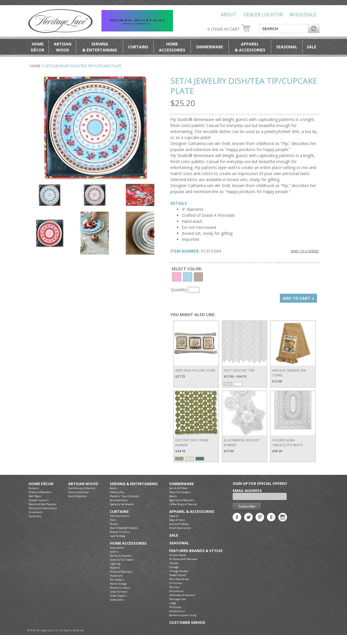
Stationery (35, 516)
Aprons (114, 551)
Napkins (115, 567)
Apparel (174, 516)
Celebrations (177, 611)
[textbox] (283, 28)
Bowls (113, 488)
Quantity (179, 289)
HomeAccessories (172, 47)
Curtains (138, 46)
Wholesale (303, 14)
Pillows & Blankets (40, 492)
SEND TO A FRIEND (305, 251)
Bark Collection (77, 496)
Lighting (115, 563)
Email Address (247, 490)
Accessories (117, 547)
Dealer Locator (263, 14)
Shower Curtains (39, 500)
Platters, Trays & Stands (124, 496)
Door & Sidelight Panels (124, 528)
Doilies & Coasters (121, 555)
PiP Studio (175, 607)
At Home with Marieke (183, 559)
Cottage (174, 567)
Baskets (34, 488)
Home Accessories (128, 543)
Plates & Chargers (180, 492)
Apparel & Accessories (191, 511)
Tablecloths (117, 600)
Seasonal (286, 46)
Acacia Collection (78, 492)
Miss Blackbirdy (179, 579)
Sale (311, 46)
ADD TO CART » (298, 298)
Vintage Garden (178, 571)
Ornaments (36, 512)
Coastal (173, 563)
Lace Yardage (117, 536)
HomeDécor (37, 47)
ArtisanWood (62, 47)
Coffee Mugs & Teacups (183, 504)
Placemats (116, 576)
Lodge (172, 603)
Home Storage (118, 584)
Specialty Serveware (122, 504)
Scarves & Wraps (179, 524)
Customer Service (187, 622)
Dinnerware (209, 46)
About (229, 14)
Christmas (175, 583)
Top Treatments (119, 516)
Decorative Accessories (43, 508)
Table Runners (118, 592)
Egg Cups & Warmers (181, 500)
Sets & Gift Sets (178, 488)
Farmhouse (176, 591)
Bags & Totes (177, 520)
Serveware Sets (119, 500)
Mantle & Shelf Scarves (42, 504)
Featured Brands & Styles (196, 550)
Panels (114, 524)
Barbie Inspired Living (182, 615)
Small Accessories (180, 528)
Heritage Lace (177, 599)
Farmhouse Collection (81, 488)
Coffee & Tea (117, 492)
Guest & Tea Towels (122, 559)
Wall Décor (35, 496)
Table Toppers (118, 596)
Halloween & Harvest (182, 595)
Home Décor (41, 483)
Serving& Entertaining (99, 47)
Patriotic (174, 587)
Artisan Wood (83, 483)
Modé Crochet (177, 575)
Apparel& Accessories (250, 47)
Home (35, 65)
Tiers (113, 520)
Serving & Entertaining (134, 483)
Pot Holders (117, 580)
